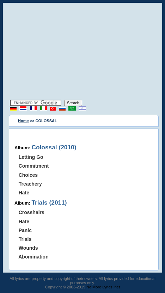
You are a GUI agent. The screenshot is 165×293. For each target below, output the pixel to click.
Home (23, 121)
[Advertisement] (82, 52)
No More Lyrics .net (103, 287)
